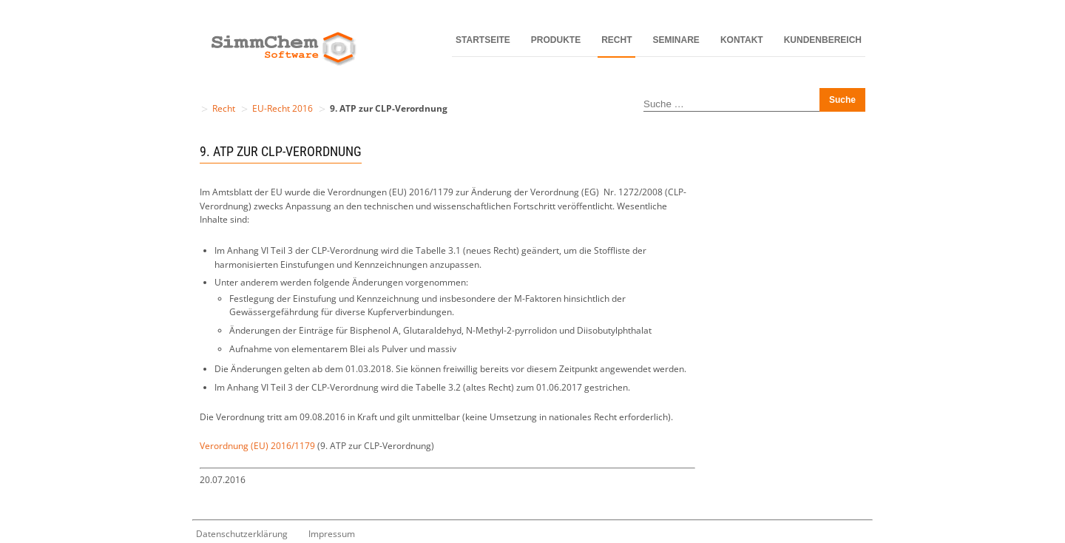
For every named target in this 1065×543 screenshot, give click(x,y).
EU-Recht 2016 (282, 108)
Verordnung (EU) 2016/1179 (257, 445)
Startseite (483, 40)
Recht (616, 40)
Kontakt (741, 40)
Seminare (676, 40)
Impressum (331, 533)
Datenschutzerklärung (242, 533)
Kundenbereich (823, 40)
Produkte (556, 40)
